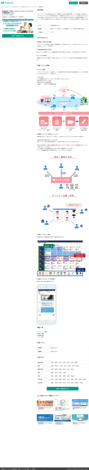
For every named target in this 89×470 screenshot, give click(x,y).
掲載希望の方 (83, 2)
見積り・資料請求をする (18, 35)
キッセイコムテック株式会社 (8, 14)
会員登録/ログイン (73, 2)
